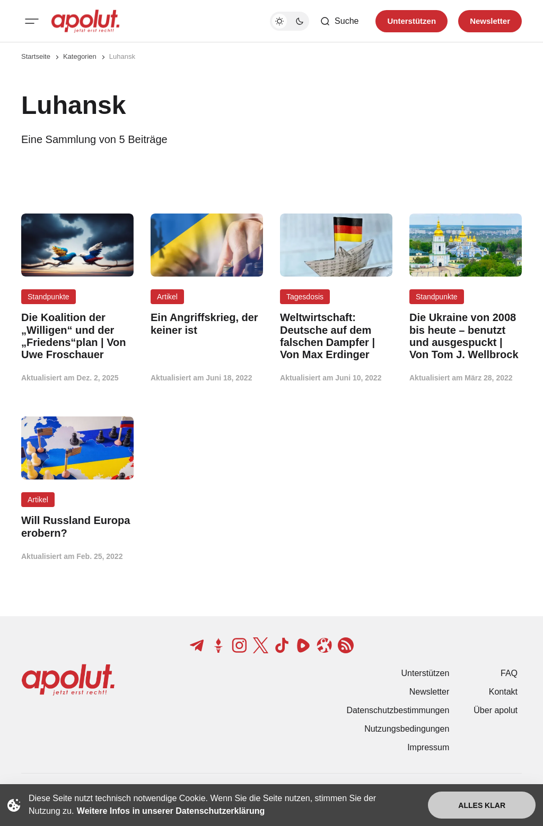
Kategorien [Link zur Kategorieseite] (80, 56)
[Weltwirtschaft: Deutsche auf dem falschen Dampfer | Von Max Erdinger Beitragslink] (336, 336)
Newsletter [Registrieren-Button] (490, 20)
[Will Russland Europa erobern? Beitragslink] (77, 526)
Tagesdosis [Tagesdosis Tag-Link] (304, 296)
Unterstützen (425, 673)
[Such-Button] (339, 21)
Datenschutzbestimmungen (397, 710)
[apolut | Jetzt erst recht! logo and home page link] (85, 21)
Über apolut (496, 710)
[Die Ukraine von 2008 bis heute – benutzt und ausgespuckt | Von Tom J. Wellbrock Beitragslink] (465, 336)
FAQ (509, 673)
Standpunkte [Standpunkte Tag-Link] (48, 296)
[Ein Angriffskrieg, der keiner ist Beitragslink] (207, 324)
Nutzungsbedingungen (406, 728)
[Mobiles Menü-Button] (31, 21)
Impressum (428, 747)
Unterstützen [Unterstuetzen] (411, 20)
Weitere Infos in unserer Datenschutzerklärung (171, 810)
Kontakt (503, 691)
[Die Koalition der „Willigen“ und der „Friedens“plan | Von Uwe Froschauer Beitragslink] (77, 336)
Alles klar (481, 805)
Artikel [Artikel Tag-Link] (167, 296)
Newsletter (429, 691)
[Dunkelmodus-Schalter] (289, 21)
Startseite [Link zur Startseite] (35, 56)
